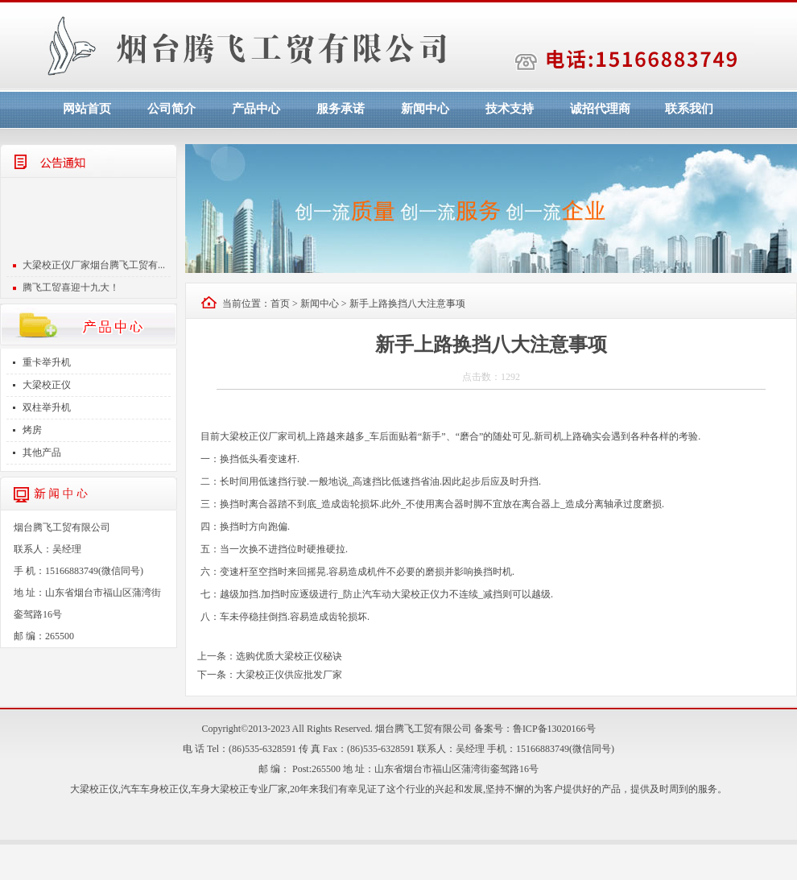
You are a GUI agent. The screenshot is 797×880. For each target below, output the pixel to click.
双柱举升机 (47, 407)
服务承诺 (340, 108)
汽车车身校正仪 (154, 789)
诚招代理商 (600, 108)
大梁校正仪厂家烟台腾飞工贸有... (94, 273)
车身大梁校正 (220, 789)
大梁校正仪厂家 (253, 436)
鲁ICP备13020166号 (554, 728)
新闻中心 (425, 108)
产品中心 (256, 108)
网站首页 (87, 108)
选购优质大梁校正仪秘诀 (289, 656)
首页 (280, 303)
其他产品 (42, 452)
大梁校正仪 (47, 384)
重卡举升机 (47, 362)
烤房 (32, 430)
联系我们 (689, 108)
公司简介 (171, 108)
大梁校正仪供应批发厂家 (289, 674)
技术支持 (509, 108)
